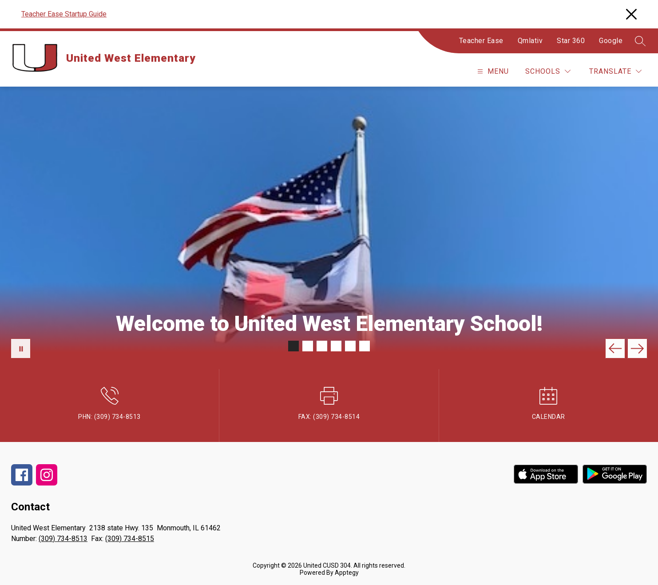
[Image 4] (336, 346)
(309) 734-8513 (63, 538)
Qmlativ (530, 40)
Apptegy (347, 572)
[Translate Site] (615, 71)
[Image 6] (364, 346)
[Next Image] (637, 348)
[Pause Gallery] (21, 348)
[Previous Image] (615, 348)
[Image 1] (293, 346)
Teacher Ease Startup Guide (64, 14)
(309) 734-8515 (129, 538)
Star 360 (571, 40)
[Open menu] (492, 71)
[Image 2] (307, 346)
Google (610, 40)
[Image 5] (350, 346)
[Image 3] (322, 346)
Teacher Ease (481, 40)
